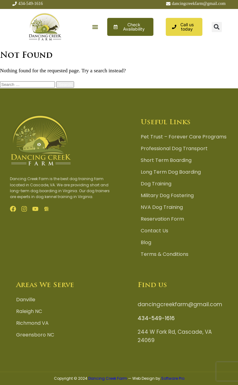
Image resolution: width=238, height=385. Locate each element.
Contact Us (154, 231)
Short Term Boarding (166, 160)
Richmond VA (32, 323)
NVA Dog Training (162, 207)
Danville (25, 300)
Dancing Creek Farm (107, 378)
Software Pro (172, 378)
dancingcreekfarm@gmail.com (180, 304)
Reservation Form (162, 219)
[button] (95, 27)
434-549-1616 (156, 318)
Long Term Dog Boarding (171, 172)
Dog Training (156, 184)
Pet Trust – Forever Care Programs (184, 137)
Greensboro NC (35, 335)
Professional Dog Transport (174, 149)
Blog (146, 242)
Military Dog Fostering (167, 195)
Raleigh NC (29, 311)
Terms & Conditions (164, 254)
